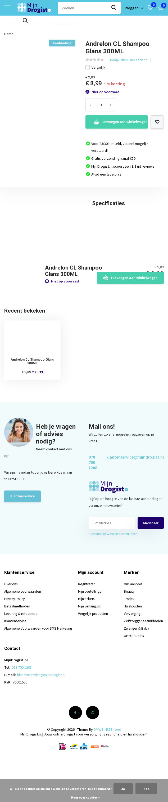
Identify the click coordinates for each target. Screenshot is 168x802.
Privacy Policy (15, 632)
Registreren (88, 617)
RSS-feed (113, 763)
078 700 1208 (93, 496)
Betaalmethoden (17, 639)
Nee (146, 789)
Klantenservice (22, 529)
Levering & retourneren (22, 647)
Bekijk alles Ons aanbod (129, 58)
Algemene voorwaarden (23, 624)
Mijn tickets (88, 632)
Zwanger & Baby (136, 661)
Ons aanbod (132, 617)
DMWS (98, 763)
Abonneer (150, 556)
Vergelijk (95, 66)
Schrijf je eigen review (136, 242)
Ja (123, 789)
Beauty (128, 624)
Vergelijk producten (94, 647)
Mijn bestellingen (92, 624)
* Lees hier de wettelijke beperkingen (113, 567)
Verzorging (131, 647)
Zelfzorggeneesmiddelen (143, 654)
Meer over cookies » (85, 797)
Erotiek (128, 632)
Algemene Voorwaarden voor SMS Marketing (39, 661)
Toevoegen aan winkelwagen (116, 120)
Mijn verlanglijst (91, 639)
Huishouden (132, 639)
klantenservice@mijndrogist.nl (135, 490)
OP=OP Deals (133, 669)
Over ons (11, 617)
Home (8, 32)
